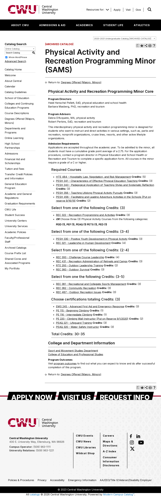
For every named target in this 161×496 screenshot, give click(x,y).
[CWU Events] (84, 436)
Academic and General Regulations (18, 196)
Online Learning (14, 138)
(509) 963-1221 (45, 450)
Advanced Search (15, 61)
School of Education (17, 98)
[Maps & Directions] (114, 443)
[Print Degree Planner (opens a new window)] (137, 45)
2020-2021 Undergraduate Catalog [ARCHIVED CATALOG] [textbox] (122, 38)
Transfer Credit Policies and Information (19, 176)
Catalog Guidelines (16, 92)
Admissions (11, 153)
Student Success (15, 215)
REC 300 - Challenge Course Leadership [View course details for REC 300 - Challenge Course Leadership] (80, 257)
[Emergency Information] (82, 480)
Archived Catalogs (15, 247)
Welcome (10, 75)
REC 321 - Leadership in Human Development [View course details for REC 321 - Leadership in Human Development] (83, 243)
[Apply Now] (32, 396)
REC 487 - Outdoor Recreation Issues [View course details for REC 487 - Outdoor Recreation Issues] (78, 292)
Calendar (10, 86)
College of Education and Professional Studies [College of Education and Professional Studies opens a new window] (75, 354)
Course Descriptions (17, 113)
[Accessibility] (57, 480)
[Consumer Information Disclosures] (114, 461)
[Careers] (108, 436)
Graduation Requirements (20, 203)
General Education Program (16, 186)
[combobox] (124, 38)
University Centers (16, 220)
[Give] (138, 10)
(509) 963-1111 (42, 446)
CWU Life (10, 209)
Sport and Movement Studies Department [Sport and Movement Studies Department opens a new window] (73, 350)
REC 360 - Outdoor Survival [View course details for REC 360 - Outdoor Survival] (72, 269)
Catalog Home (13, 69)
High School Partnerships (12, 145)
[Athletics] (142, 25)
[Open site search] (149, 9)
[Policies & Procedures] (21, 480)
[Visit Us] (76, 396)
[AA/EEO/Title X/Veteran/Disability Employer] (126, 480)
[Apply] (117, 10)
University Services (16, 226)
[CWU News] (83, 441)
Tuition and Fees (14, 168)
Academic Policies (15, 232)
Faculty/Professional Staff (17, 239)
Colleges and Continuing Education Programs (19, 105)
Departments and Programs (15, 130)
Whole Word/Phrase (18, 57)
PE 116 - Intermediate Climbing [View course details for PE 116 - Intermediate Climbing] (74, 314)
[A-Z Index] (109, 451)
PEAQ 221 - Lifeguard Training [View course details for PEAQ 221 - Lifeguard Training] (74, 322)
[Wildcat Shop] (85, 453)
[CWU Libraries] (86, 447)
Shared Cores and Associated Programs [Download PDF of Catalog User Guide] (17, 261)
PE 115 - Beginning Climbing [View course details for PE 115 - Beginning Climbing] (72, 310)
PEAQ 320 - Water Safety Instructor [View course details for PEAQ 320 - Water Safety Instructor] (77, 326)
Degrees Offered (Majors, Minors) (20, 120)
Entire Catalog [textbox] (12, 48)
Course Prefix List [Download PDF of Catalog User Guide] (15, 253)
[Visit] (128, 10)
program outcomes (65, 363)
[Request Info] (125, 396)
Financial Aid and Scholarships (15, 161)
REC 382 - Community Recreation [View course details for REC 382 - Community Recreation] (76, 288)
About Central (13, 81)
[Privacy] (42, 480)
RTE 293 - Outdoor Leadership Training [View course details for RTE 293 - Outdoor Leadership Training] (79, 265)
